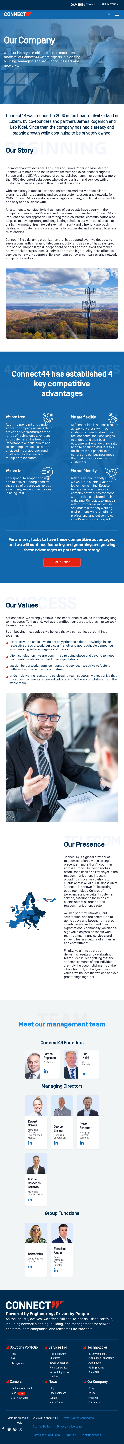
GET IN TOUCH (110, 5)
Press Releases (58, 1393)
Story (91, 1388)
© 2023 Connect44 (44, 1418)
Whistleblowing (91, 1435)
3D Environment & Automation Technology (101, 1356)
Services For (56, 1347)
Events (53, 1398)
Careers (13, 1382)
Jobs (18, 1393)
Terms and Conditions (46, 1435)
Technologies (95, 1347)
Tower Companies (59, 1363)
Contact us (94, 1403)
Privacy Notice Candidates (78, 1418)
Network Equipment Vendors (60, 1374)
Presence (93, 1398)
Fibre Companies (58, 1368)
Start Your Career (20, 1398)
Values (92, 1393)
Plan (13, 1354)
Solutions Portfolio (22, 1347)
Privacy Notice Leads (70, 1426)
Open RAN (93, 1372)
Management (18, 1364)
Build (13, 1359)
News (51, 1382)
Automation (94, 1363)
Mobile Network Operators (58, 1356)
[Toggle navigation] (117, 14)
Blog (52, 1388)
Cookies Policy (42, 1426)
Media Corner (56, 1403)
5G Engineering (96, 1368)
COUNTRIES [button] (83, 5)
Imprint (71, 1435)
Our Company (95, 1382)
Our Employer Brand (21, 1388)
